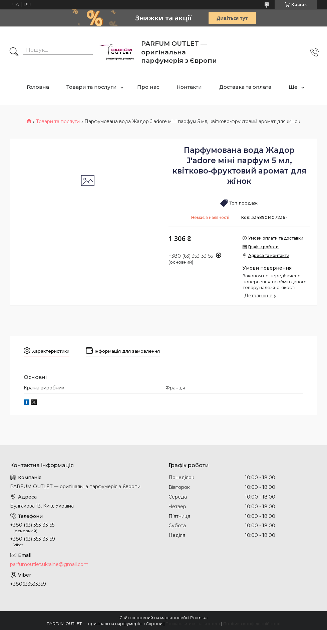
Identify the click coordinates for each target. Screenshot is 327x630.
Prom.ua (199, 617)
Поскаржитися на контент (193, 623)
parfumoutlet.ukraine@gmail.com (49, 564)
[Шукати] (14, 52)
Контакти (189, 87)
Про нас (148, 87)
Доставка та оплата (245, 87)
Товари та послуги (91, 87)
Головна (38, 87)
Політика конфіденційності (251, 623)
